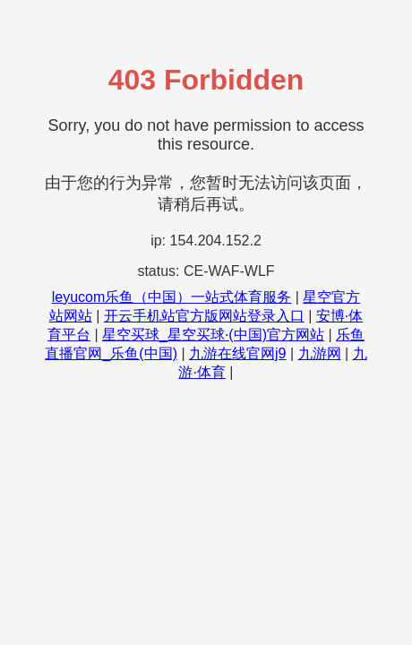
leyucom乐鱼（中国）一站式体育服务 (172, 297)
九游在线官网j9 (237, 353)
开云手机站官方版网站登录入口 (204, 315)
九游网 (319, 353)
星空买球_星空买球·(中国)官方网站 (213, 334)
